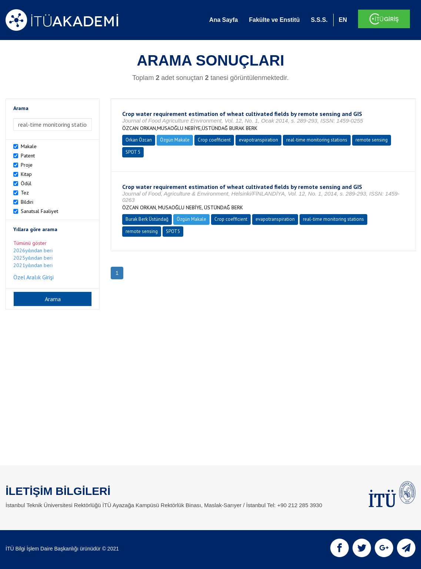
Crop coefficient (214, 140)
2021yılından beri (33, 265)
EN (343, 20)
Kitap (26, 174)
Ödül (26, 183)
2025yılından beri (33, 257)
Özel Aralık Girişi (33, 277)
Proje (27, 165)
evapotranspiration (258, 140)
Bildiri (27, 202)
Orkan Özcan (139, 140)
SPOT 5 (133, 152)
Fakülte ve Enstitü (274, 20)
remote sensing (371, 140)
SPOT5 (173, 231)
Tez (25, 192)
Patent (28, 155)
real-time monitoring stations (316, 140)
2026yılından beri (33, 250)
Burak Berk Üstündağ (147, 219)
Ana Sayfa (223, 20)
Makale (29, 146)
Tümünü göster (30, 243)
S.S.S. (319, 20)
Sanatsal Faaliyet (39, 211)
